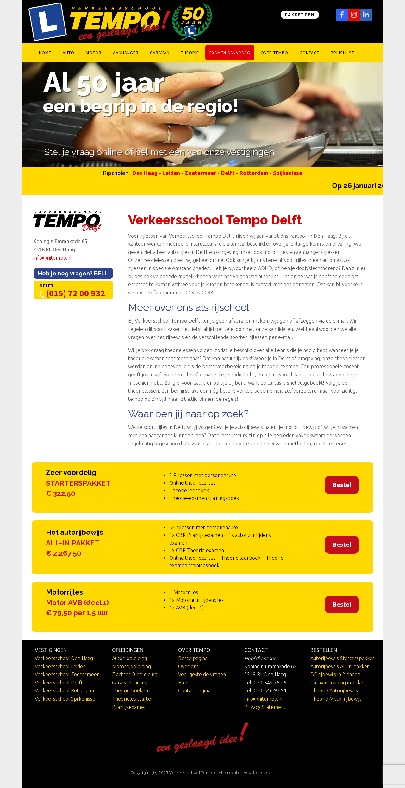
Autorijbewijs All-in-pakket (339, 666)
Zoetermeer (200, 173)
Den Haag (145, 173)
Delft (228, 173)
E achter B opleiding (134, 674)
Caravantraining (129, 682)
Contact (309, 52)
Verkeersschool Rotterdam (65, 690)
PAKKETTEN (300, 15)
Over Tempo (274, 52)
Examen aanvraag (229, 52)
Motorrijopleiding (131, 666)
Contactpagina (194, 690)
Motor (94, 52)
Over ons (188, 666)
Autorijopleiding (129, 658)
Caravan (160, 52)
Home (45, 52)
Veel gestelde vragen (202, 674)
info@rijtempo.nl (52, 258)
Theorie (190, 52)
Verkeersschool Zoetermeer (67, 674)
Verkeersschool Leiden (60, 666)
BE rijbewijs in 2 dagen (335, 674)
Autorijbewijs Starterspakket (342, 658)
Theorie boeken (130, 690)
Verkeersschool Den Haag (64, 658)
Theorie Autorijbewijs (334, 690)
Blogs (184, 682)
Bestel (342, 484)
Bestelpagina (193, 658)
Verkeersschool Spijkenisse (65, 699)
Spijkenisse (287, 173)
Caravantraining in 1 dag (337, 682)
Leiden (171, 173)
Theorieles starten (133, 699)
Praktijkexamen (129, 707)
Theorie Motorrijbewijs (336, 699)
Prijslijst (342, 52)
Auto (68, 52)
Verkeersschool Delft (59, 682)
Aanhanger (126, 52)
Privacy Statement (265, 707)
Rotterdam (254, 173)
